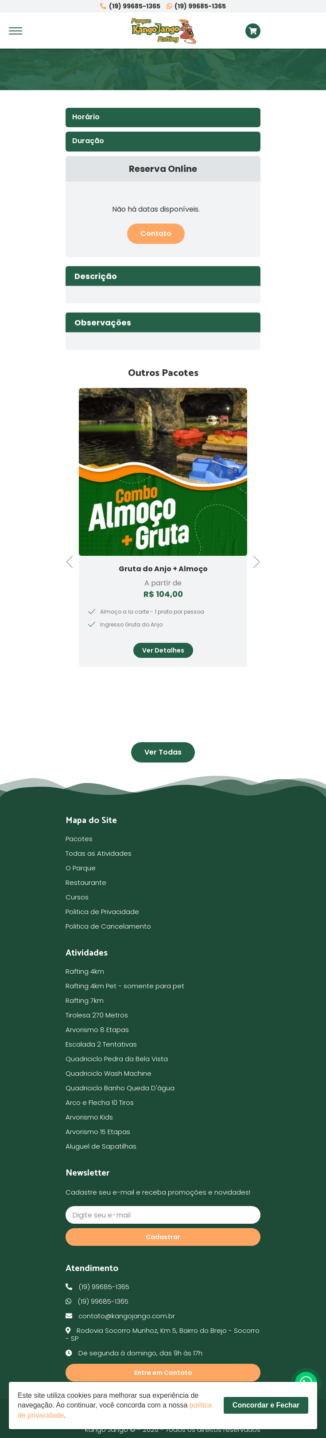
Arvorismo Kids (89, 1117)
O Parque (81, 868)
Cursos (77, 897)
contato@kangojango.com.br (120, 1315)
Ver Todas (163, 752)
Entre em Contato (163, 1372)
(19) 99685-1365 (130, 6)
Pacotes (79, 838)
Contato (155, 233)
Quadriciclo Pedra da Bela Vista (117, 1058)
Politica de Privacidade (102, 911)
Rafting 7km (85, 1000)
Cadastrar (163, 1237)
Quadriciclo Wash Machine (108, 1073)
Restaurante (86, 882)
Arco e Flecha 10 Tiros (100, 1102)
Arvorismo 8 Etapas (97, 1029)
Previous (72, 561)
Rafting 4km (85, 971)
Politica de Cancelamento (108, 926)
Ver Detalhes (163, 668)
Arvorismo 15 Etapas (98, 1131)
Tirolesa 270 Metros (97, 1015)
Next (254, 561)
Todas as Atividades (99, 853)
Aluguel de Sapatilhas (101, 1146)
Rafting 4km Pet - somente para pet (125, 985)
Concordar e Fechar (266, 1410)
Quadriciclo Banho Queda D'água (120, 1088)
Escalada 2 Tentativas (101, 1044)
